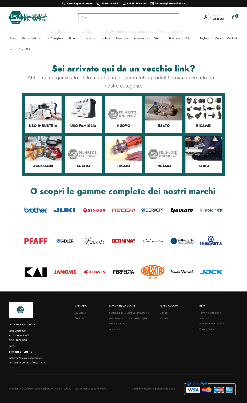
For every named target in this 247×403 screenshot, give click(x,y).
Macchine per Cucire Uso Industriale (129, 312)
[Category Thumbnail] (43, 114)
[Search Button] (175, 17)
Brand (72, 38)
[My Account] (213, 17)
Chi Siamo (80, 312)
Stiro (188, 38)
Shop (13, 38)
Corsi (218, 38)
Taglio (203, 38)
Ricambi (121, 38)
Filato (157, 38)
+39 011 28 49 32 (20, 352)
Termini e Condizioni (210, 312)
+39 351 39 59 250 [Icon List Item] (134, 3)
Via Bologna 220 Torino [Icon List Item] (77, 3)
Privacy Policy (206, 329)
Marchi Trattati (117, 323)
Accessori (139, 38)
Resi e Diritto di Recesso (212, 323)
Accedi (164, 312)
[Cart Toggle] (234, 17)
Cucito (83, 166)
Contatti (232, 38)
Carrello (164, 318)
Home (12, 49)
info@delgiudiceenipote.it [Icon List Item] (167, 3)
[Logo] (30, 17)
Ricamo (173, 38)
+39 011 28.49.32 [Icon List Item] (108, 3)
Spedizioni (204, 318)
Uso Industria (29, 38)
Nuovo (88, 38)
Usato (104, 38)
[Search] (128, 17)
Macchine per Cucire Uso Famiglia (128, 318)
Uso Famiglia (53, 38)
